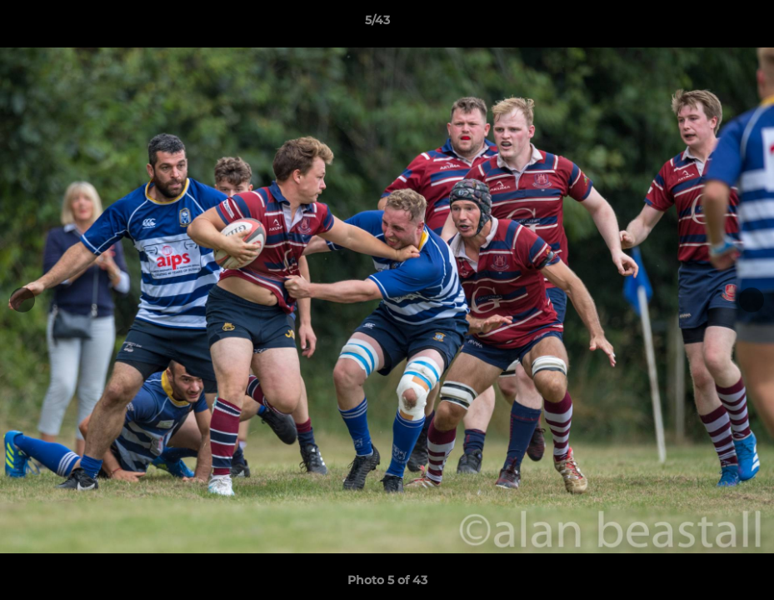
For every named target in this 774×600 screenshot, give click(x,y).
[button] (704, 24)
